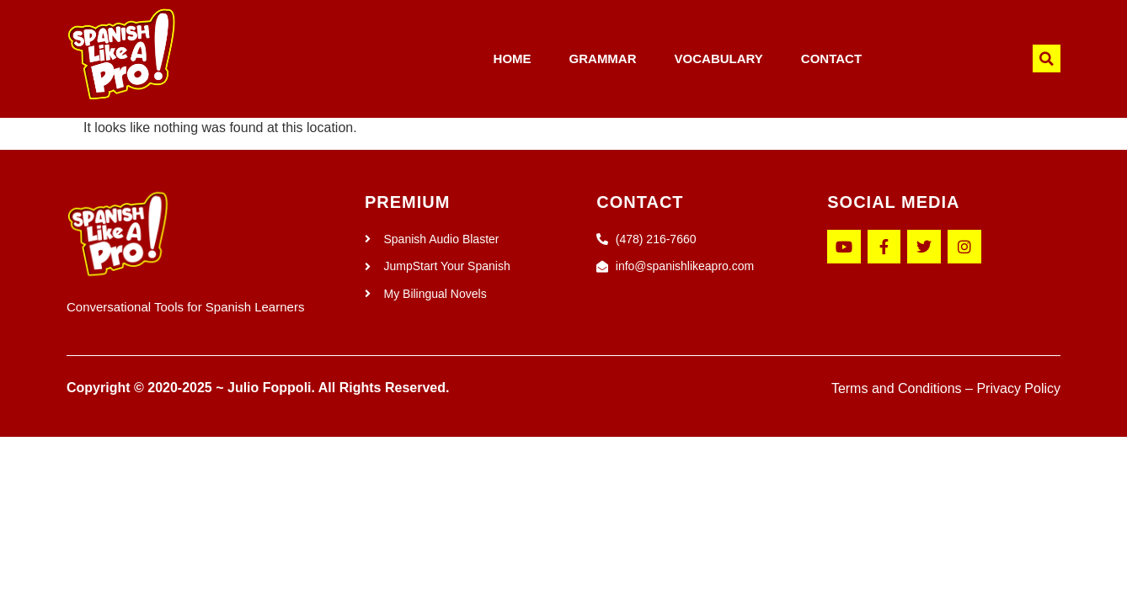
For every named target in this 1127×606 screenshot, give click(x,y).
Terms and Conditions (896, 388)
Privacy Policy (1018, 388)
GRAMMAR (603, 58)
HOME (512, 58)
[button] (1046, 58)
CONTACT (831, 58)
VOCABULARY (719, 58)
